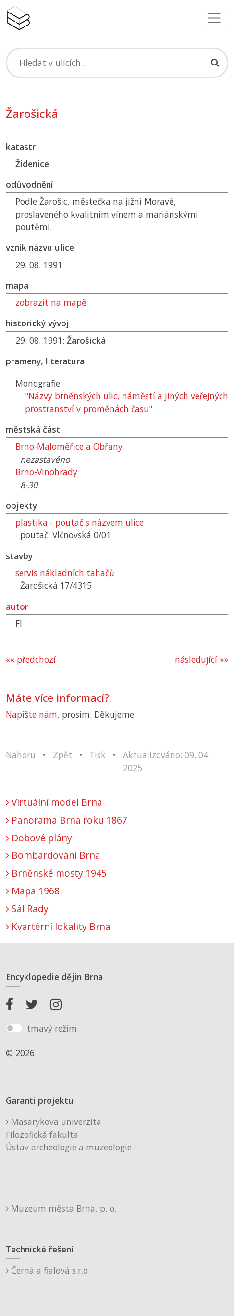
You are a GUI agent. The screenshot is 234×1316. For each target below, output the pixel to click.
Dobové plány (39, 837)
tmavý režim (52, 1028)
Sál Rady (27, 908)
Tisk (97, 755)
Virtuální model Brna (54, 802)
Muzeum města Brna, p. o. (61, 1208)
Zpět (62, 755)
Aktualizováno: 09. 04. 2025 (166, 761)
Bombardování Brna (53, 855)
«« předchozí (31, 659)
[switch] (14, 1028)
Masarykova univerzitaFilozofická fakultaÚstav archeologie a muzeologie (69, 1134)
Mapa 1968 (33, 890)
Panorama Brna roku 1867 (66, 819)
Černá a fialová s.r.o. (48, 1270)
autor (17, 606)
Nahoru (21, 755)
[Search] (117, 62)
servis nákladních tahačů (64, 573)
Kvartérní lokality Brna (58, 926)
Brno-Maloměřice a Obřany (69, 446)
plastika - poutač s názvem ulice (79, 522)
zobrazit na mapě (50, 302)
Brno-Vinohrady (46, 471)
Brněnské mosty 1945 (56, 872)
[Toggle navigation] (214, 18)
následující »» (201, 659)
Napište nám (31, 714)
